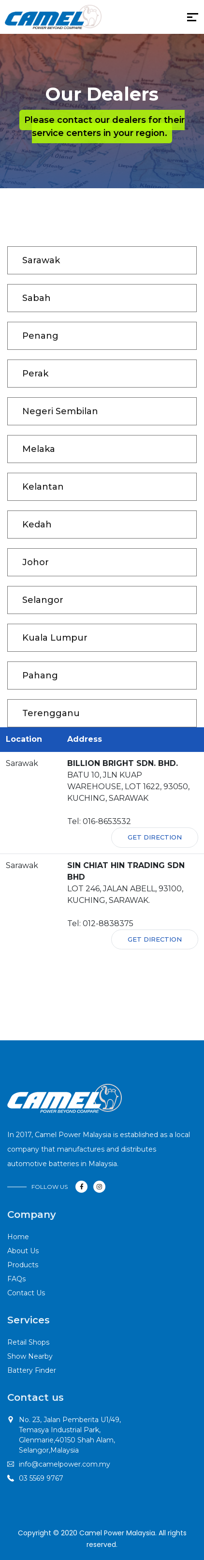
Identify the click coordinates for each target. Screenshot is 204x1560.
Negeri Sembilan (60, 411)
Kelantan (43, 486)
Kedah (37, 524)
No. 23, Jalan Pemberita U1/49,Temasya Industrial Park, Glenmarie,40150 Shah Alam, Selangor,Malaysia (70, 1435)
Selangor (42, 600)
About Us (23, 1250)
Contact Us (26, 1293)
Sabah (36, 298)
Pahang (40, 675)
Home (18, 1236)
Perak (35, 373)
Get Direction (155, 837)
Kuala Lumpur (54, 637)
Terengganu (51, 713)
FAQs (16, 1279)
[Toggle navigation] (108, 19)
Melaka (38, 449)
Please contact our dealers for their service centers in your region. (104, 126)
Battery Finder (31, 1370)
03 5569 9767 (41, 1478)
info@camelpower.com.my (64, 1464)
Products (22, 1264)
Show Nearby (30, 1356)
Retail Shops (28, 1342)
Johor (35, 562)
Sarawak (41, 260)
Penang (40, 335)
